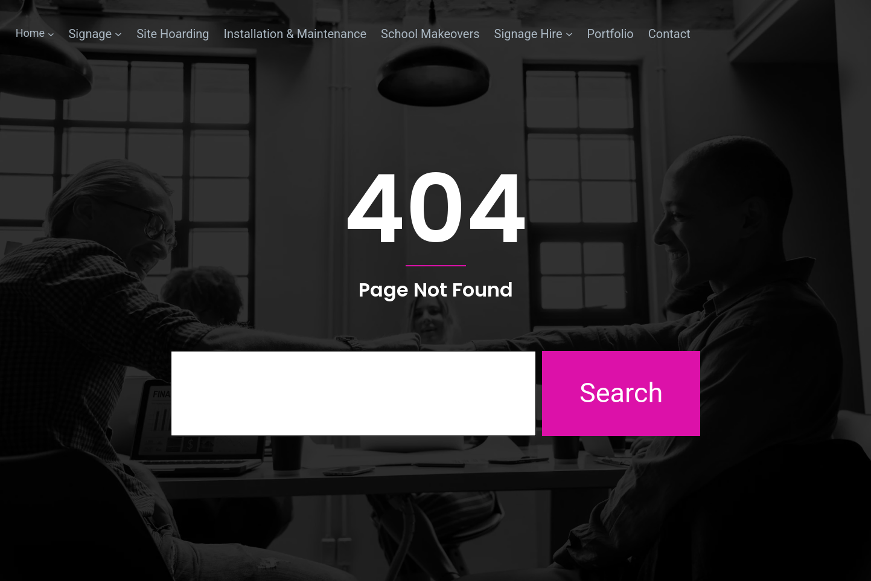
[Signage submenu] (95, 34)
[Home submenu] (35, 33)
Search (621, 393)
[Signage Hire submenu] (533, 34)
